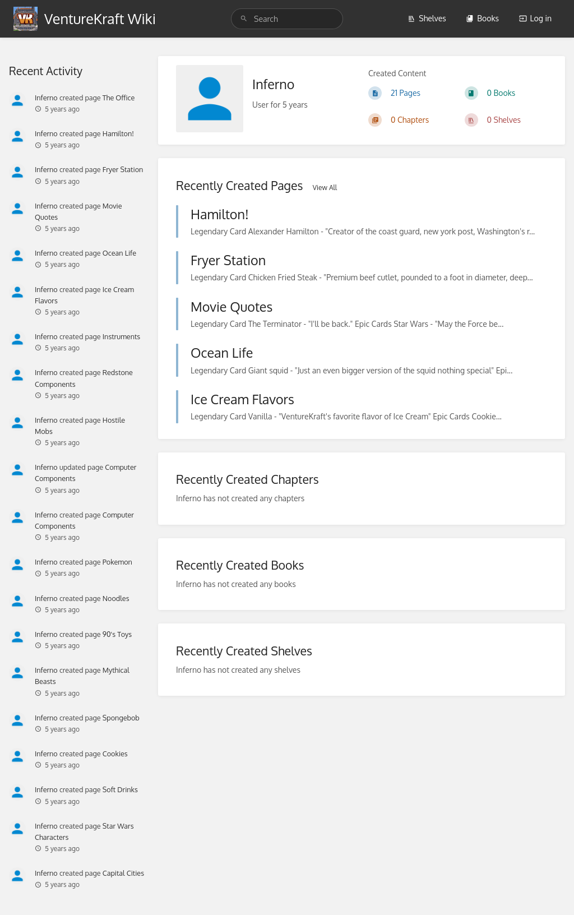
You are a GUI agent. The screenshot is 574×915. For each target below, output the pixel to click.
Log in (535, 18)
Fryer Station (123, 169)
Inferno (46, 97)
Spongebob (121, 717)
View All (325, 187)
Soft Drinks (120, 789)
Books (482, 18)
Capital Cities (123, 872)
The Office (119, 97)
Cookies (115, 753)
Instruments (121, 336)
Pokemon (117, 561)
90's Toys (117, 634)
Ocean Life (119, 252)
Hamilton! (118, 133)
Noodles (116, 598)
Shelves (427, 18)
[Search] (245, 19)
